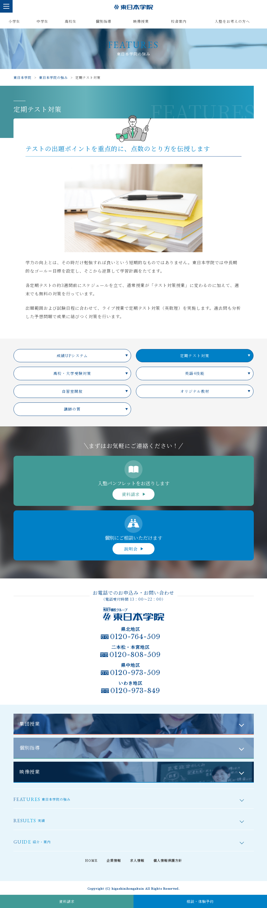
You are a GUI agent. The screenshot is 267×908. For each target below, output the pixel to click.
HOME (91, 860)
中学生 (42, 21)
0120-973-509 (135, 673)
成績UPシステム (72, 355)
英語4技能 (195, 373)
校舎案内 (179, 21)
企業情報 (113, 860)
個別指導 (103, 21)
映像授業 (141, 21)
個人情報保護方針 (167, 860)
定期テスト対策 (194, 355)
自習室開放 (72, 391)
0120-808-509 (135, 655)
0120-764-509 (135, 637)
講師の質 (72, 409)
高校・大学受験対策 (72, 373)
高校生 (70, 21)
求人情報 (137, 860)
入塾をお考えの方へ (232, 21)
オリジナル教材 (194, 391)
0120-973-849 (135, 691)
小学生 (14, 21)
